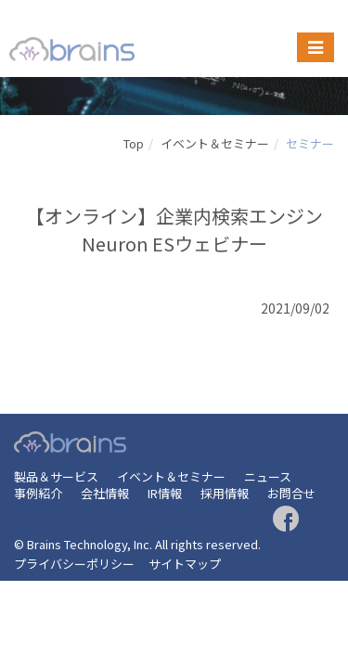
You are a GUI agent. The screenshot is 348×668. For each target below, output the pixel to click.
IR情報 (165, 493)
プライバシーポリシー (74, 563)
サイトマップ (184, 563)
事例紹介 (38, 493)
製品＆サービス (56, 476)
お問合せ (291, 493)
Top (133, 143)
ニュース (267, 476)
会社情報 (105, 493)
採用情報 (224, 493)
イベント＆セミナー (215, 143)
